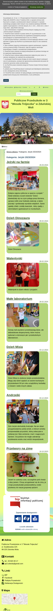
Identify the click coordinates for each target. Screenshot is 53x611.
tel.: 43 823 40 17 (10, 561)
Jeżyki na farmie (18, 162)
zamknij (6, 80)
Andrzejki (13, 395)
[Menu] (26, 146)
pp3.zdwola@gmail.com (12, 564)
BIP (4, 575)
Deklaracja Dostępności (12, 583)
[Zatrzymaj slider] (26, 142)
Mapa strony (17, 87)
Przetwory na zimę (20, 448)
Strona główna (9, 87)
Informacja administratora (26, 91)
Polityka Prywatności (11, 580)
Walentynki (14, 258)
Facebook (7, 578)
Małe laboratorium (19, 298)
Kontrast (45, 87)
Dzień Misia (15, 347)
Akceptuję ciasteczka (36, 7)
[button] (2, 128)
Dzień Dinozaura (18, 218)
